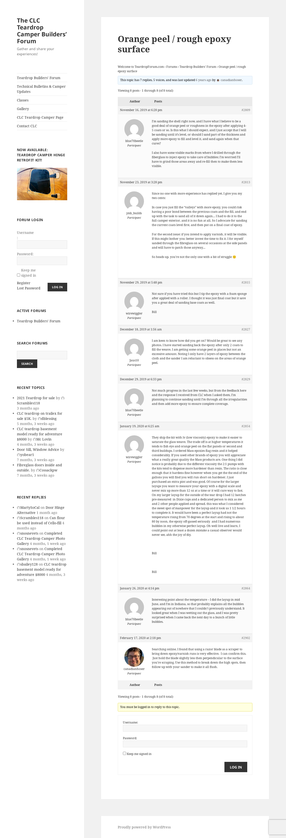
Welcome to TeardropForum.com (141, 67)
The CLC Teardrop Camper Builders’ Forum (42, 30)
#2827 (246, 329)
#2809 (246, 110)
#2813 (246, 182)
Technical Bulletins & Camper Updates (41, 89)
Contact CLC (27, 126)
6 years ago (203, 80)
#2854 (246, 426)
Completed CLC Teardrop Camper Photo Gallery (41, 538)
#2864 (246, 588)
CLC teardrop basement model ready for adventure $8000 (39, 433)
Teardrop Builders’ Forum (38, 77)
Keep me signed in (28, 273)
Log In (57, 287)
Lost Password (28, 288)
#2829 (246, 379)
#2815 (246, 282)
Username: (25, 235)
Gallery (23, 108)
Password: (25, 254)
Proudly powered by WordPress (144, 827)
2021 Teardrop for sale (36, 398)
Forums (171, 67)
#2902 (246, 638)
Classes (22, 100)
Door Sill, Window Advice (38, 449)
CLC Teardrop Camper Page (40, 117)
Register (23, 283)
